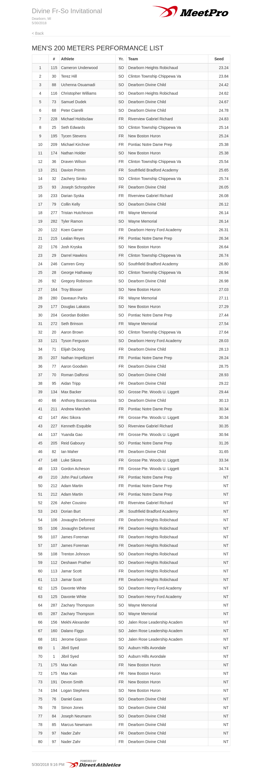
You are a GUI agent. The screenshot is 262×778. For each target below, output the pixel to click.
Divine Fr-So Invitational (67, 11)
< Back (38, 33)
